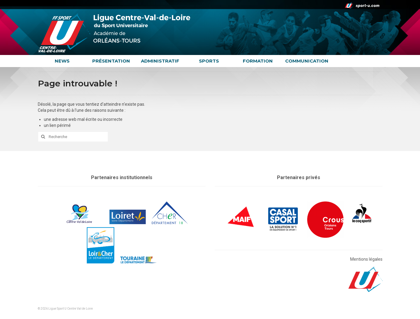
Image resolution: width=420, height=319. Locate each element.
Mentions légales (366, 259)
